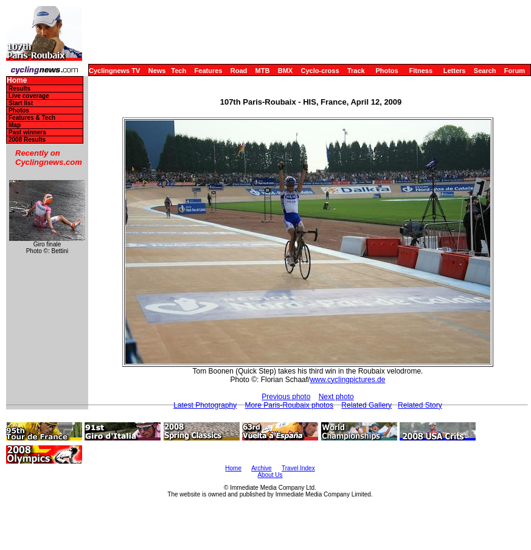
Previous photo (286, 396)
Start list (21, 103)
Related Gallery (366, 405)
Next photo (336, 396)
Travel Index (298, 468)
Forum (514, 70)
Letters (454, 70)
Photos (386, 70)
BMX (285, 70)
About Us (269, 475)
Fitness (420, 70)
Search (485, 70)
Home (17, 81)
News (157, 70)
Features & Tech (32, 117)
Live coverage (29, 95)
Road (239, 70)
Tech (178, 70)
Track (356, 70)
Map (15, 125)
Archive (261, 468)
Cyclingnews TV (114, 70)
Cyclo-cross (320, 70)
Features (209, 70)
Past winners (27, 132)
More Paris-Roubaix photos (289, 405)
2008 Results (27, 139)
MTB (262, 70)
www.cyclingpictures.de (347, 379)
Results (19, 88)
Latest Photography (205, 405)
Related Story (420, 405)
